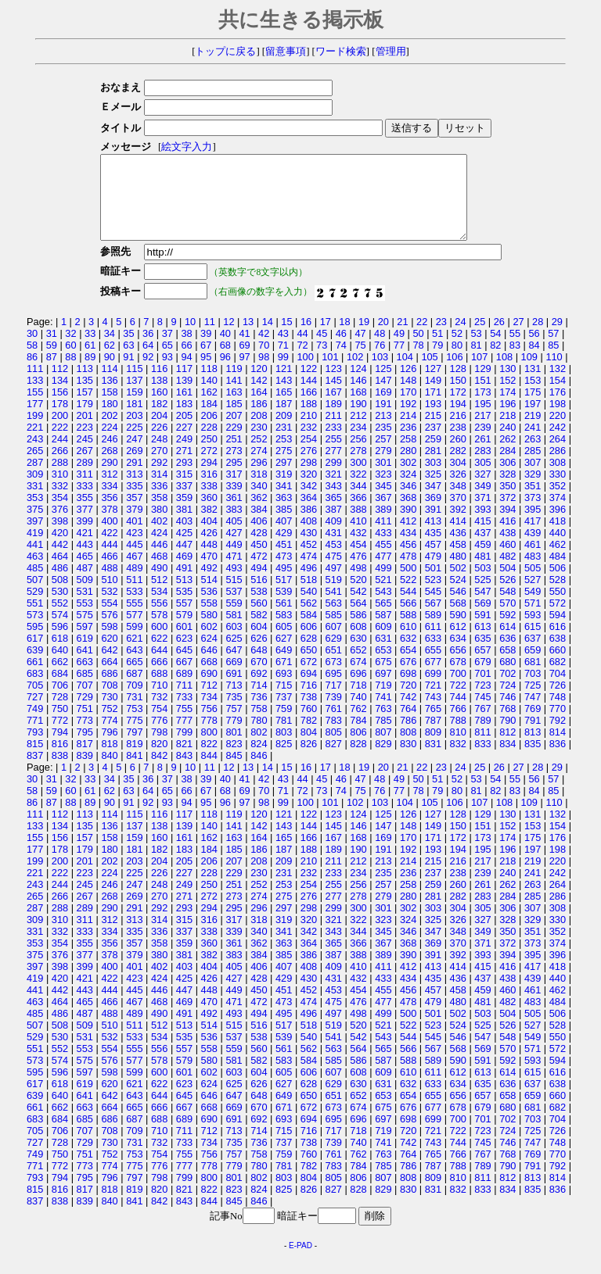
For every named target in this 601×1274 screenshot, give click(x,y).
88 (70, 373)
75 (359, 361)
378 (109, 525)
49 (399, 350)
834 (507, 760)
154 (557, 397)
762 (358, 725)
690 (209, 690)
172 (458, 408)
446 (159, 561)
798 (159, 748)
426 (209, 549)
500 (408, 584)
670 (258, 678)
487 (85, 584)
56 (533, 350)
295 (233, 479)
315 (184, 490)
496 (308, 584)
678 (458, 678)
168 (358, 408)
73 (321, 361)
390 (408, 525)
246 (109, 455)
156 (60, 408)
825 (283, 760)
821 (184, 760)
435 (433, 549)
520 (358, 596)
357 (134, 514)
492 (209, 584)
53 (475, 350)
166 (308, 408)
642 (109, 666)
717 (334, 701)
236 (408, 443)
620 (109, 654)
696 (358, 690)
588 (408, 631)
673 (334, 678)
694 (308, 690)
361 (233, 514)
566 (408, 619)
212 (358, 432)
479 (433, 572)
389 (383, 525)
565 (383, 619)
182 (159, 420)
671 (283, 678)
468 (159, 572)
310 (60, 490)
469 (184, 572)
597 (85, 643)
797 (134, 748)
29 (557, 338)
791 (532, 737)
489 (134, 584)
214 (408, 432)
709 (134, 701)
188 (308, 420)
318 (258, 490)
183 (184, 420)
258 (408, 455)
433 (383, 549)
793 (35, 748)
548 (507, 608)
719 (383, 701)
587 (383, 631)
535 (184, 608)
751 (85, 725)
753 (134, 725)
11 (209, 338)
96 (225, 373)
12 (228, 338)
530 (60, 608)
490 (159, 584)
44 (302, 350)
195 (482, 420)
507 (35, 596)
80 (457, 361)
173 (482, 408)
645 (184, 666)
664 (109, 678)
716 (308, 701)
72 (302, 361)
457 (433, 561)
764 (408, 725)
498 (358, 584)
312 (109, 490)
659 (532, 666)
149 (433, 397)
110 (553, 373)
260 (458, 455)
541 (334, 608)
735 (233, 713)
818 (109, 760)
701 (482, 690)
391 (433, 525)
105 (429, 373)
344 (358, 502)
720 (408, 701)
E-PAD (300, 1262)
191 (383, 420)
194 (458, 420)
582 (258, 631)
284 (507, 467)
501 (433, 584)
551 (35, 619)
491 (184, 584)
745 (482, 713)
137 (134, 397)
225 (134, 443)
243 (35, 455)
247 (134, 455)
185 (233, 420)
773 (85, 737)
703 (532, 690)
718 (358, 701)
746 (507, 713)
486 (60, 584)
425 (184, 549)
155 (35, 408)
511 (134, 596)
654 (408, 666)
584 (308, 631)
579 (184, 631)
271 (184, 467)
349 (482, 502)
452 (308, 561)
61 (90, 361)
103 (380, 373)
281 (433, 467)
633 (433, 654)
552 (60, 619)
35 (128, 350)
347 (433, 502)
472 (258, 572)
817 (85, 760)
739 (334, 713)
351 (532, 502)
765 (433, 725)
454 (358, 561)
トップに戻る (225, 51)
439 (532, 549)
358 (159, 514)
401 (134, 537)
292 (159, 479)
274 (258, 467)
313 (134, 490)
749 (35, 725)
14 (267, 338)
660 (557, 666)
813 (532, 748)
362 (258, 514)
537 (233, 608)
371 (482, 514)
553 (85, 619)
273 (233, 467)
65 (167, 361)
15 (286, 338)
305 (482, 479)
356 (109, 514)
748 (557, 713)
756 (209, 725)
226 (159, 443)
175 (532, 408)
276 (308, 467)
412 (408, 537)
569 (482, 619)
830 (408, 760)
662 (60, 678)
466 (109, 572)
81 (475, 361)
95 (205, 373)
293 (184, 479)
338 (209, 502)
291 (134, 479)
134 (60, 397)
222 (60, 443)
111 (35, 385)
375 (35, 525)
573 (35, 631)
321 (334, 490)
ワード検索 (340, 51)
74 (341, 361)
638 (557, 654)
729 (85, 713)
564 (358, 619)
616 (557, 643)
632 (408, 654)
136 (109, 397)
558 (209, 619)
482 (507, 572)
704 (557, 690)
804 (308, 748)
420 (60, 549)
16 (305, 338)
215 (433, 432)
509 (85, 596)
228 (209, 443)
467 (134, 572)
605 (283, 643)
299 (334, 479)
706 (60, 701)
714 (258, 701)
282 (458, 467)
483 (532, 572)
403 (184, 537)
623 (184, 654)
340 (258, 502)
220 (557, 432)
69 (244, 361)
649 (283, 666)
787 (433, 737)
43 (283, 350)
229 (233, 443)
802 (258, 748)
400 (109, 537)
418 (557, 537)
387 (334, 525)
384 (258, 525)
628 (308, 654)
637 (532, 654)
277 (334, 467)
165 (283, 408)
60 (70, 361)
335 (134, 502)
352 (557, 502)
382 (209, 525)
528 (557, 596)
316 (209, 490)
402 (159, 537)
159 (134, 408)
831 (433, 760)
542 (358, 608)
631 (383, 654)
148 (408, 397)
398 (60, 537)
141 (233, 397)
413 (433, 537)
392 (458, 525)
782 (308, 737)
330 (557, 490)
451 (283, 561)
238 (458, 443)
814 (557, 748)
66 (186, 361)
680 (507, 678)
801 (233, 748)
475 (334, 572)
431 (334, 549)
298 (308, 479)
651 (334, 666)
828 (358, 760)
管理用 (391, 51)
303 (433, 479)
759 (283, 725)
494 (258, 584)
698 (408, 690)
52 (457, 350)
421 (85, 549)
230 (258, 443)
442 (60, 561)
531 (85, 608)
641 (85, 666)
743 (433, 713)
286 (557, 467)
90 (109, 373)
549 (532, 608)
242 (557, 443)
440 (557, 549)
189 (334, 420)
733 (184, 713)
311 (85, 490)
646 (209, 666)
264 (557, 455)
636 (507, 654)
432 (358, 549)
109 (529, 373)
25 (479, 338)
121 (283, 385)
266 (60, 467)
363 (283, 514)
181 (134, 420)
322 (358, 490)
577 (134, 631)
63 (128, 361)
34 (109, 350)
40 (225, 350)
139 (184, 397)
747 (532, 713)
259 (433, 455)
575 (85, 631)
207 (233, 432)
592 (507, 631)
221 (35, 443)
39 (205, 350)
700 (458, 690)
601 (184, 643)
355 (85, 514)
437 (482, 549)
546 (458, 608)
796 (109, 748)
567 (433, 619)
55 (514, 350)
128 (458, 385)
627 (283, 654)
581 (233, 631)
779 (233, 737)
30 (32, 350)
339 (233, 502)
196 (507, 420)
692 (258, 690)
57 (553, 350)
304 (458, 479)
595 (35, 643)
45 (321, 350)
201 (85, 432)
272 (209, 467)
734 (209, 713)
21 (402, 338)
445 (134, 561)
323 (383, 490)
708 (109, 701)
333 (85, 502)
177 (35, 420)
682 (557, 678)
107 (479, 373)
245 (85, 455)
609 (383, 643)
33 (90, 350)
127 (433, 385)
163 (233, 408)
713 (233, 701)
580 (209, 631)
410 (358, 537)
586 (358, 631)
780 (258, 737)
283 (482, 467)
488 (109, 584)
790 (507, 737)
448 (209, 561)
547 (482, 608)
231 (283, 443)
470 (209, 572)
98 (263, 373)
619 (85, 654)
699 (433, 690)
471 (233, 572)
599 (134, 643)
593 (532, 631)
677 (433, 678)
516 (258, 596)
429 (283, 549)
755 (184, 725)
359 (184, 514)
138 (159, 397)
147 (383, 397)
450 (258, 561)
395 (532, 525)
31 (51, 350)
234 (358, 443)
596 (60, 643)
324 (408, 490)
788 (458, 737)
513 (184, 596)
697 (383, 690)
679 (482, 678)
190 (358, 420)
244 (60, 455)
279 (383, 467)
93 (167, 373)
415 (482, 537)
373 (532, 514)
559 (233, 619)
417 (532, 537)
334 (109, 502)
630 (358, 654)
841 (134, 772)
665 (134, 678)
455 (383, 561)
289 (85, 479)
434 (408, 549)
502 (458, 584)
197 (532, 420)
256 (358, 455)
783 (334, 737)
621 (134, 654)
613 (482, 643)
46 (341, 350)
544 (408, 608)
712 (209, 701)
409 (334, 537)
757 (233, 725)
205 (184, 432)
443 (85, 561)
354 (60, 514)
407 (283, 537)
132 (557, 385)
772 (60, 737)
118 (209, 385)
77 (399, 361)
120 (258, 385)
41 (244, 350)
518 (308, 596)
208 (258, 432)
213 (383, 432)
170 (408, 408)
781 (283, 737)
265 (35, 467)
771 (35, 737)
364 (308, 514)
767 (482, 725)
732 (159, 713)
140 (209, 397)
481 (482, 572)
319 (283, 490)
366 (358, 514)
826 (308, 760)
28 (537, 338)
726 (557, 701)
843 (184, 772)
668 (209, 678)
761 (334, 725)
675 (383, 678)
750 (60, 725)
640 (60, 666)
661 (35, 678)
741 (383, 713)
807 (383, 748)
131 (532, 385)
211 (334, 432)
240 (507, 443)
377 (85, 525)
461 (532, 561)
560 (258, 619)
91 (128, 373)
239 (482, 443)
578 (159, 631)
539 (283, 608)
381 (184, 525)
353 (35, 514)
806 (358, 748)
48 (379, 350)
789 (482, 737)
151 (482, 397)
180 (109, 420)
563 (334, 619)
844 (209, 772)
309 (35, 490)
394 (507, 525)
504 (507, 584)
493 (233, 584)
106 (454, 373)
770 (557, 725)
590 (458, 631)
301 (383, 479)
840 (109, 772)
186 (258, 420)
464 (60, 572)
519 (334, 596)
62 (109, 361)
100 (305, 373)
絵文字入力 (182, 146)
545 (433, 608)
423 (134, 549)
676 (408, 678)
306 (507, 479)
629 (334, 654)
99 (283, 373)
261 (482, 455)
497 (334, 584)
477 (383, 572)
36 (147, 350)
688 (159, 690)
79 (437, 361)
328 (507, 490)
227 (184, 443)
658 (507, 666)
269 (134, 467)
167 (334, 408)
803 (283, 748)
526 (507, 596)
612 (458, 643)
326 (458, 490)
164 (258, 408)
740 (358, 713)
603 (233, 643)
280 (408, 467)
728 (60, 713)
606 (308, 643)
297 (283, 479)
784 (358, 737)
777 (184, 737)
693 (283, 690)
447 (184, 561)
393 (482, 525)
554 (109, 619)
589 (433, 631)
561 (283, 619)
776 (159, 737)
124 (358, 385)
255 (334, 455)
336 (159, 502)
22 (421, 338)
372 (507, 514)
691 (233, 690)
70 (263, 361)
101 (330, 373)
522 (408, 596)
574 (60, 631)
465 (85, 572)
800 (209, 748)
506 (557, 584)
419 (35, 549)
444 (109, 561)
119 (233, 385)
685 (85, 690)
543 (383, 608)
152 (507, 397)
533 (134, 608)
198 (557, 420)
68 (225, 361)
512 (159, 596)
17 (325, 338)
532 (109, 608)
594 (557, 631)
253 (283, 455)
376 (60, 525)
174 (507, 408)
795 (85, 748)
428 (258, 549)
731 (134, 713)
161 (184, 408)
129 (482, 385)
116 (159, 385)
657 (482, 666)
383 (233, 525)
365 (334, 514)
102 (355, 373)
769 (532, 725)
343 (334, 502)
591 (482, 631)
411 (383, 537)
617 (35, 654)
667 (184, 678)
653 (383, 666)
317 (233, 490)
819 (134, 760)
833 (482, 760)
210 (308, 432)
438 (507, 549)
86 (32, 373)
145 (334, 397)
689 (184, 690)
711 (184, 701)
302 (408, 479)
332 (60, 502)
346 (408, 502)
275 (283, 467)
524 (458, 596)
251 (233, 455)
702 (507, 690)
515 (233, 596)
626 (258, 654)
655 (433, 666)
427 (233, 549)
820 (159, 760)
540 (308, 608)
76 (379, 361)
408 (308, 537)
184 (209, 420)
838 (60, 772)
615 (532, 643)
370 (458, 514)
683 (35, 690)
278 (358, 467)
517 (283, 596)
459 (482, 561)
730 (109, 713)
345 (383, 502)
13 (248, 338)
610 (408, 643)
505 (532, 584)
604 (258, 643)
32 (70, 350)
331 (35, 502)
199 (35, 432)
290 (109, 479)
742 (408, 713)
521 (383, 596)
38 (186, 350)
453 (334, 561)
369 (433, 514)
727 (35, 713)
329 (532, 490)
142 (258, 397)
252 (258, 455)
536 (209, 608)
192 (408, 420)
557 (184, 619)
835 (532, 760)
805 (334, 748)
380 (159, 525)
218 (507, 432)
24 (460, 338)
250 (209, 455)
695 (334, 690)
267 (85, 467)
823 (233, 760)
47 (359, 350)
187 (283, 420)
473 (283, 572)
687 (134, 690)
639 (35, 666)
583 (283, 631)
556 (159, 619)
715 (283, 701)
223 (85, 443)
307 (532, 479)
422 (109, 549)
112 (60, 385)
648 (258, 666)
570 (507, 619)
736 (258, 713)
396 (557, 525)
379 (134, 525)
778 (209, 737)
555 (134, 619)
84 (533, 361)
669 (233, 678)
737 (283, 713)
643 (134, 666)
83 (514, 361)
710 (159, 701)
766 (458, 725)
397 (35, 537)
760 (308, 725)
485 (35, 584)
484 (557, 572)
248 (159, 455)
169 (383, 408)
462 (557, 561)
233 (334, 443)
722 (458, 701)
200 (60, 432)
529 (35, 608)
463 (35, 572)
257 (383, 455)
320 (308, 490)
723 (482, 701)
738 (308, 713)
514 (209, 596)
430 (308, 549)
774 (109, 737)
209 (283, 432)
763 (383, 725)
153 (532, 397)
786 (408, 737)
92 (147, 373)
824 (258, 760)
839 (85, 772)
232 (308, 443)
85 (553, 361)
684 (60, 690)
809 (433, 748)
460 (507, 561)
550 (557, 608)
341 (283, 502)
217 (482, 432)
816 (60, 760)
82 (495, 361)
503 (482, 584)
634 (458, 654)
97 (244, 373)
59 (51, 361)
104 (405, 373)
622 (159, 654)
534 (159, 608)
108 (504, 373)
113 (85, 385)
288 (60, 479)
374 (557, 514)
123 (334, 385)
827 (334, 760)
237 (433, 443)
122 (308, 385)
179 (85, 420)
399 (85, 537)
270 (159, 467)
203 (134, 432)
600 (159, 643)
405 (233, 537)
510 (109, 596)
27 (518, 338)
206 (209, 432)
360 (209, 514)
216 (458, 432)
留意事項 (285, 51)
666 (159, 678)
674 (358, 678)
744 (458, 713)
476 (358, 572)
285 (532, 467)
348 (458, 502)
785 (383, 737)
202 (109, 432)
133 (35, 397)
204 (159, 432)
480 (458, 572)
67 (205, 361)
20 (383, 338)
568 (458, 619)
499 (383, 584)
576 (109, 631)
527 (532, 596)
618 (60, 654)
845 (233, 772)
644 (159, 666)
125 (383, 385)
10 (190, 338)
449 (233, 561)
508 (60, 596)
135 (85, 397)
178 (60, 420)
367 (383, 514)
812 (507, 748)
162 (209, 408)
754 (159, 725)
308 (557, 479)
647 (233, 666)
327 (482, 490)
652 (358, 666)
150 (458, 397)
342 (308, 502)
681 (532, 678)
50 (417, 350)
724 (507, 701)
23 (441, 338)
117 (184, 385)
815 (35, 760)
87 (51, 373)
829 (383, 760)
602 (209, 643)
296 (258, 479)
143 (283, 397)
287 (35, 479)
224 (109, 443)
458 (458, 561)
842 (159, 772)
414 (458, 537)
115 (134, 385)
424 (159, 549)
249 (184, 455)
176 (557, 408)
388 (358, 525)
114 (109, 385)
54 (495, 350)
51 (437, 350)
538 (258, 608)
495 (283, 584)
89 (90, 373)
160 (159, 408)
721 (433, 701)
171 (433, 408)
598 (109, 643)
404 (209, 537)
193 (433, 420)
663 (85, 678)
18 (344, 338)
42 (263, 350)
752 (109, 725)
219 (532, 432)
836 (557, 760)
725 (532, 701)
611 (433, 643)
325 (433, 490)
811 (482, 748)
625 (233, 654)
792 (557, 737)
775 (134, 737)
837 (35, 772)
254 (308, 455)
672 (308, 678)
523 (433, 596)
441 (35, 561)
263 (532, 455)
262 (507, 455)
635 (482, 654)
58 (32, 361)
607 (334, 643)
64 (147, 361)
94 (186, 373)
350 (507, 502)
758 (258, 725)
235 (383, 443)
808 (408, 748)
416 (507, 537)
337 (184, 502)
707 (85, 701)
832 (458, 760)
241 (532, 443)
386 (308, 525)
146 (358, 397)
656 (458, 666)
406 (258, 537)
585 (334, 631)
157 (85, 408)
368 (408, 514)
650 (308, 666)
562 (308, 619)
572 (557, 619)
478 (408, 572)
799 (184, 748)
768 (507, 725)
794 (60, 748)
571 (532, 619)
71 (283, 361)
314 (159, 490)
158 (109, 408)
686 (109, 690)
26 (499, 338)
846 (258, 772)
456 (408, 561)
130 (507, 385)
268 (109, 467)
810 (458, 748)
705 (35, 701)
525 (482, 596)
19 (363, 338)
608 (358, 643)
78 (417, 361)
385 (283, 525)
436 (458, 549)
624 (209, 654)
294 (209, 479)
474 (308, 572)
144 (308, 397)
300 (358, 479)
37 (167, 350)
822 (209, 760)
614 (507, 643)
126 (408, 385)
